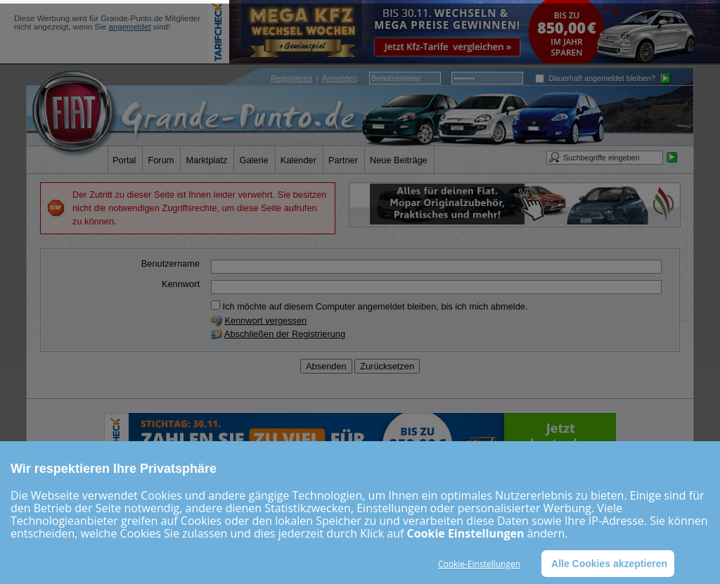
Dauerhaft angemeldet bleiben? (595, 78)
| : (315, 78)
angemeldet (129, 27)
